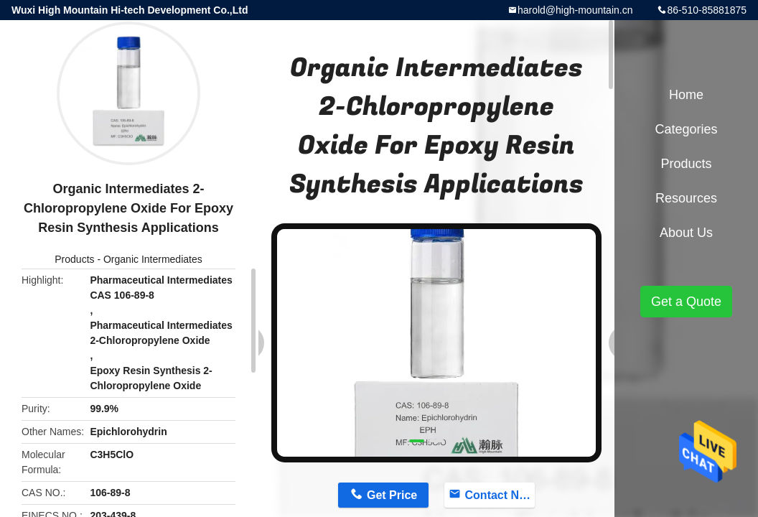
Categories (686, 129)
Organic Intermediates (152, 259)
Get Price (392, 495)
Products (74, 259)
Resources (686, 198)
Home (686, 95)
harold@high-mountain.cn (575, 10)
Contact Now (500, 495)
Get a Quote (686, 301)
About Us (686, 232)
